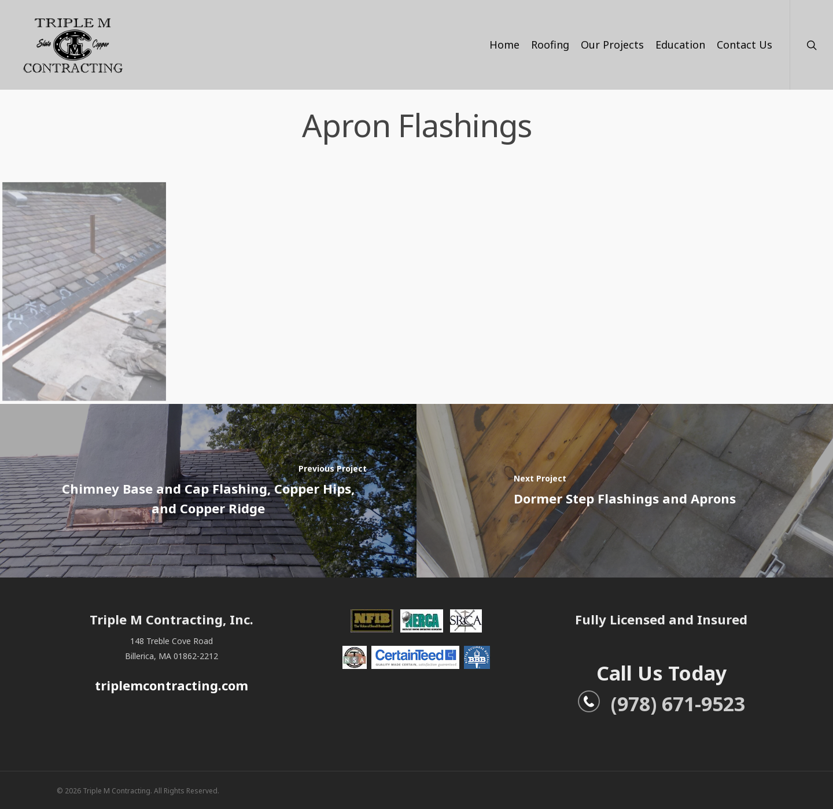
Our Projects (612, 45)
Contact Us (744, 45)
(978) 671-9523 (661, 703)
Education (680, 45)
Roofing (550, 45)
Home (504, 45)
